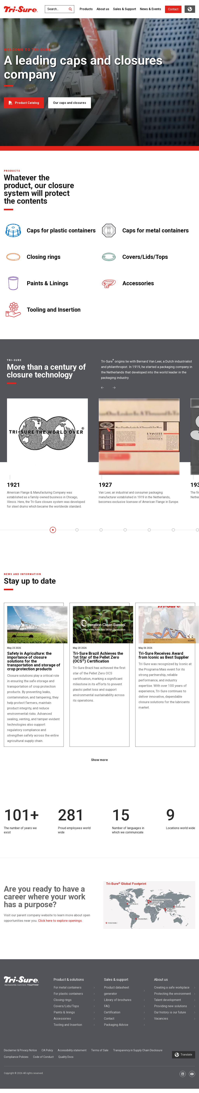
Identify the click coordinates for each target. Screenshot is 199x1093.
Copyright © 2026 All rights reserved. (23, 1077)
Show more (99, 764)
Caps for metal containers (155, 230)
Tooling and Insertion (54, 310)
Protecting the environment (172, 998)
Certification (112, 1016)
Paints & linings (64, 1016)
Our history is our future (170, 1016)
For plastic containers (68, 998)
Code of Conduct (43, 1061)
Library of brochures (117, 1004)
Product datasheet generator (116, 995)
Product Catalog (27, 103)
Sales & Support (124, 9)
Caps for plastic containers (61, 230)
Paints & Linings (47, 283)
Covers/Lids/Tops (145, 257)
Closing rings (43, 257)
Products (86, 9)
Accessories (138, 283)
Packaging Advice (116, 1029)
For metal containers (67, 992)
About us (103, 9)
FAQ (107, 1010)
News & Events (150, 9)
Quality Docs (65, 1061)
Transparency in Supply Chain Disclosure (137, 1054)
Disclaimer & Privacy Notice (20, 1054)
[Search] (70, 9)
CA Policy (47, 1054)
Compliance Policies (16, 1061)
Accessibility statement (72, 1054)
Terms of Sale (99, 1054)
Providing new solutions (170, 1010)
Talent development (167, 1004)
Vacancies (161, 1023)
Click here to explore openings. (60, 925)
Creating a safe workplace (171, 992)
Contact (173, 9)
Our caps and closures (69, 103)
